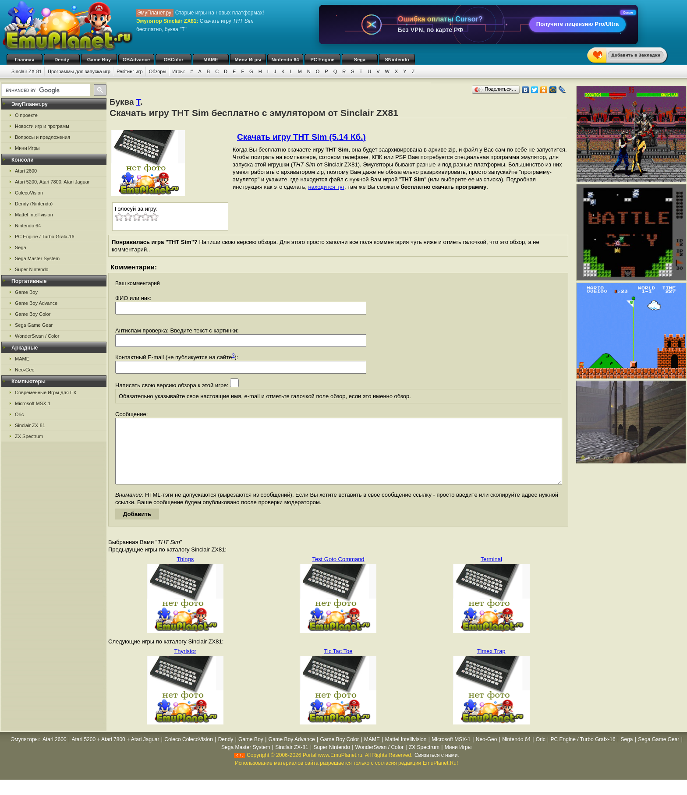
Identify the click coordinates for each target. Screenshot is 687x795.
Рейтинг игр (130, 71)
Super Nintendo (31, 269)
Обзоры (157, 71)
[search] (45, 90)
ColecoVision (29, 192)
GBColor (173, 59)
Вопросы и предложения (42, 137)
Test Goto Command (338, 572)
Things (185, 572)
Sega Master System (37, 258)
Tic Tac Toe (338, 664)
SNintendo (397, 59)
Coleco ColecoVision (188, 752)
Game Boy (99, 59)
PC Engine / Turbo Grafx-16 (44, 236)
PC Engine (322, 59)
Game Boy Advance (36, 303)
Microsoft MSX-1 (32, 403)
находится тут (326, 187)
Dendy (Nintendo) (34, 203)
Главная (25, 59)
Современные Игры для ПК (45, 392)
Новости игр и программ (42, 126)
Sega (359, 59)
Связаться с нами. (436, 768)
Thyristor (185, 664)
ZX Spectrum (29, 436)
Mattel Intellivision (34, 214)
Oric (19, 414)
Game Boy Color (32, 314)
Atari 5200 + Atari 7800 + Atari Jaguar (115, 752)
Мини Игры (248, 59)
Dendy (61, 59)
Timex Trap (491, 664)
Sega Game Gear (34, 325)
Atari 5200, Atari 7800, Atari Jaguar (52, 181)
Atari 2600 (26, 170)
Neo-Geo (25, 369)
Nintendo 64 (285, 59)
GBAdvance (136, 59)
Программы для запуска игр (79, 71)
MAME (210, 59)
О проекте (26, 115)
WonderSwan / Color (37, 336)
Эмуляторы (25, 752)
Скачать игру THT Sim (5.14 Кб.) (301, 136)
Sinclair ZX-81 (26, 71)
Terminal (491, 572)
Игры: (178, 71)
